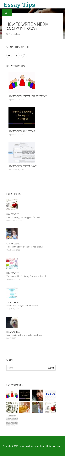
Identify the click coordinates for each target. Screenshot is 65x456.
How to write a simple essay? (21, 131)
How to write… (13, 273)
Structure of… (13, 302)
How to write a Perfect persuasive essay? (27, 96)
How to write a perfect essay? (22, 166)
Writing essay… (13, 243)
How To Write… (13, 214)
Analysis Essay (15, 34)
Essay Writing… (13, 332)
